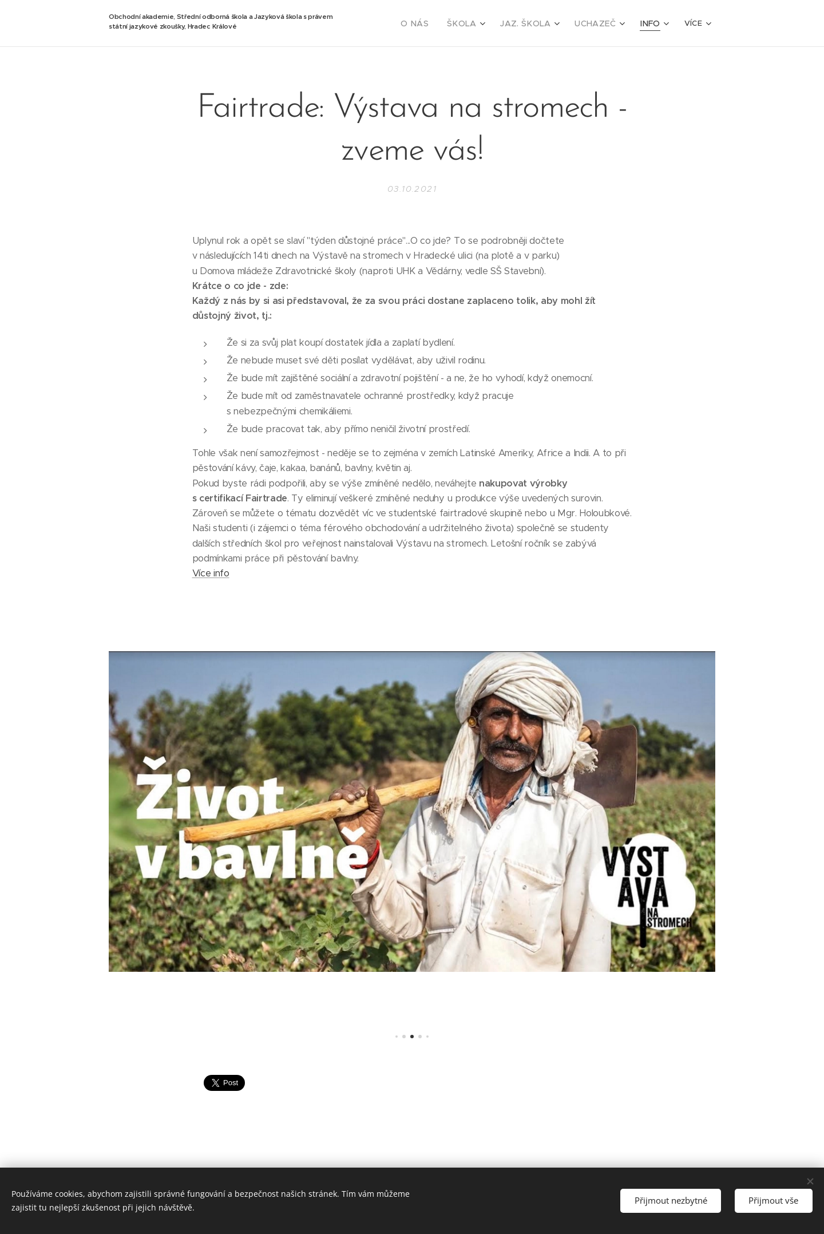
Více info (210, 573)
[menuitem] (432, 23)
